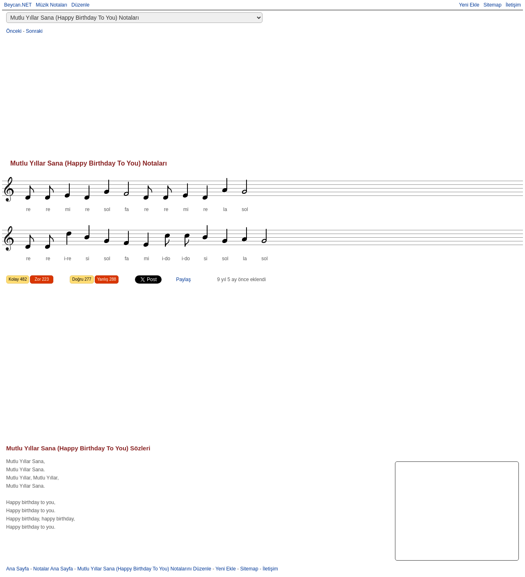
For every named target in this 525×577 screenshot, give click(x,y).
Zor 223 (41, 279)
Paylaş (183, 279)
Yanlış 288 (106, 279)
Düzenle (80, 5)
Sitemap (493, 5)
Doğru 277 (81, 279)
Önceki (13, 31)
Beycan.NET (18, 5)
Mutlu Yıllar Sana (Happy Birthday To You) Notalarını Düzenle (144, 569)
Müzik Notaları (51, 5)
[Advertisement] (252, 96)
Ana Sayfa (17, 569)
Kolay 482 (18, 279)
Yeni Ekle (469, 5)
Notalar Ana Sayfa (53, 569)
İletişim (513, 5)
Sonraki (34, 31)
